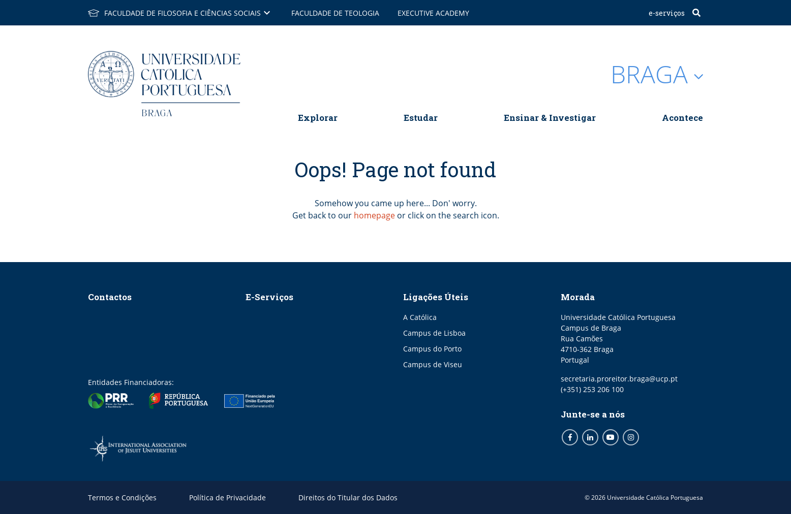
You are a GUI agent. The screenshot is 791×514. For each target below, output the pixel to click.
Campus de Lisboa (434, 333)
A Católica (420, 317)
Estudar (421, 117)
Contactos (110, 297)
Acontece (682, 117)
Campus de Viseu (432, 364)
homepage (374, 215)
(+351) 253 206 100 (592, 389)
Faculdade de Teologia (335, 13)
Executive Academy (433, 13)
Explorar (318, 117)
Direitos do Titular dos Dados (348, 497)
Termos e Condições (122, 497)
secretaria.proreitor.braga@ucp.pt (619, 378)
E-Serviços (667, 13)
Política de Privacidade (227, 497)
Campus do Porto (432, 349)
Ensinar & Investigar (550, 117)
